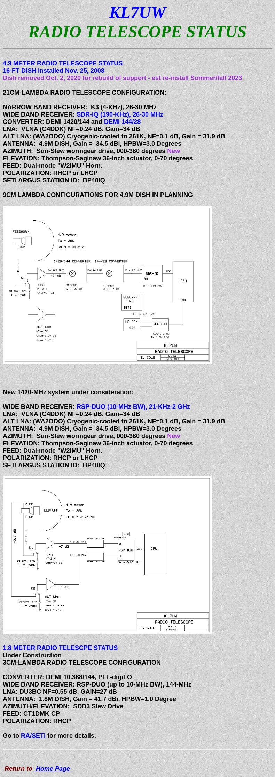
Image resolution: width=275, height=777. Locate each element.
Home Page (52, 768)
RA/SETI (33, 735)
